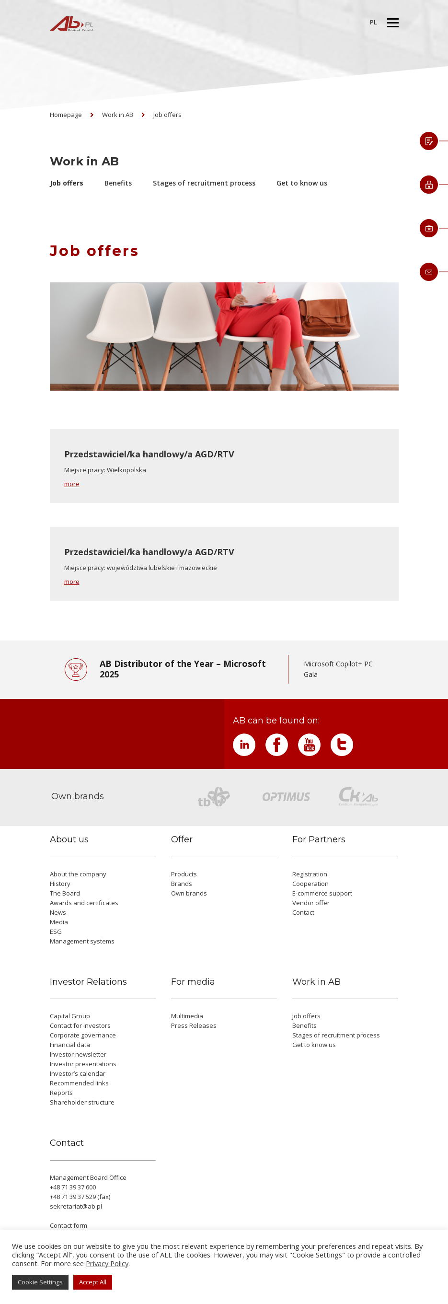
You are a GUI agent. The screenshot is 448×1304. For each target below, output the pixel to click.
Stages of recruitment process (204, 182)
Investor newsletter (78, 1054)
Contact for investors (80, 1025)
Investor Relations (88, 982)
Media (59, 922)
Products (184, 874)
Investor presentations (83, 1064)
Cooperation (310, 883)
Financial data (70, 1044)
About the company (78, 874)
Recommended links (79, 1083)
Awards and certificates (84, 902)
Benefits (118, 182)
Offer (182, 840)
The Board (65, 893)
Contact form (68, 1225)
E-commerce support (322, 893)
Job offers (167, 114)
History (60, 883)
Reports (61, 1092)
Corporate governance (83, 1035)
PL (373, 22)
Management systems (82, 941)
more (72, 483)
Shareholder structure (82, 1102)
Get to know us (301, 182)
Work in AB (117, 114)
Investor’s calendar (77, 1073)
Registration (309, 874)
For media (193, 982)
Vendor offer (311, 902)
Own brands (189, 893)
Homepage (66, 114)
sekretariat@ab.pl (76, 1206)
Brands (181, 883)
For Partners (318, 840)
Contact (303, 912)
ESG (56, 931)
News (58, 912)
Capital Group (70, 1016)
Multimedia (187, 1016)
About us (69, 840)
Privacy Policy (107, 1263)
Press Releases (194, 1025)
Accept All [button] (92, 1282)
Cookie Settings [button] (40, 1282)
